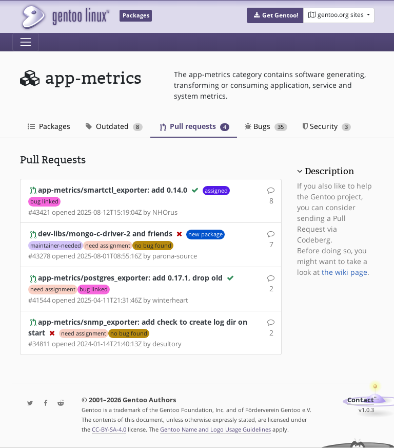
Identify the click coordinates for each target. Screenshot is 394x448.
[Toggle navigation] (25, 42)
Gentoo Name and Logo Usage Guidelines (215, 429)
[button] (275, 15)
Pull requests (195, 126)
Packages (49, 126)
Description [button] (329, 171)
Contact (360, 400)
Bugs (266, 126)
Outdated (114, 126)
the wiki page (344, 272)
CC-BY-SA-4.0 (109, 429)
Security (327, 126)
